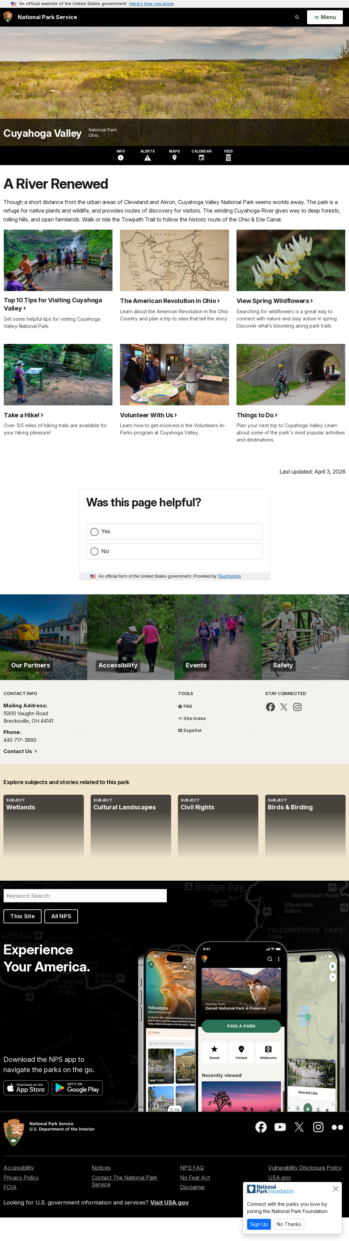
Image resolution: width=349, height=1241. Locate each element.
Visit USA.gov (169, 1226)
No (105, 551)
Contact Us (18, 775)
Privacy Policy (21, 1201)
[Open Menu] (325, 17)
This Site (22, 940)
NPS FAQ (192, 1191)
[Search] (85, 919)
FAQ (185, 729)
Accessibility (18, 1191)
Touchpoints (229, 576)
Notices (101, 1191)
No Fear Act (195, 1201)
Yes (105, 531)
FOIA (10, 1210)
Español (189, 753)
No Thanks (289, 1224)
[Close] (336, 1189)
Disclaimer (192, 1210)
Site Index (192, 742)
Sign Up (259, 1224)
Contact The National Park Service (124, 1205)
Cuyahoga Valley (42, 133)
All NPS (61, 940)
